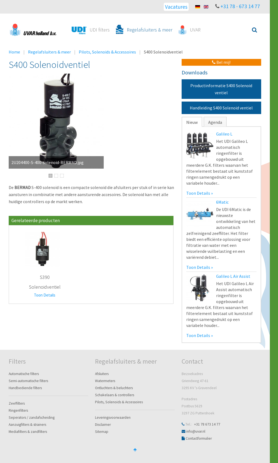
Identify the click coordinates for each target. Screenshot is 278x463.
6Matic (222, 202)
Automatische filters (24, 373)
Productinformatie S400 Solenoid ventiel (221, 89)
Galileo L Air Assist (233, 276)
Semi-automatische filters (28, 381)
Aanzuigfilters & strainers (27, 424)
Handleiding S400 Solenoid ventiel (221, 108)
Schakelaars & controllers (114, 395)
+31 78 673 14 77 (207, 424)
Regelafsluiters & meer (49, 52)
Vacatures (176, 7)
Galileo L (224, 134)
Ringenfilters (18, 410)
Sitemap (101, 431)
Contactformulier (199, 438)
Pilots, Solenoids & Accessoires (107, 52)
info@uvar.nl (195, 431)
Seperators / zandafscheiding (32, 417)
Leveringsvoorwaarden (113, 417)
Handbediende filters (25, 388)
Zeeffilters (17, 403)
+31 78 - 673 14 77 (240, 6)
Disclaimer (103, 424)
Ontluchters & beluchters (114, 388)
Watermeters (105, 381)
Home (14, 52)
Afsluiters (102, 373)
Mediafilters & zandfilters (28, 431)
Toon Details (44, 295)
